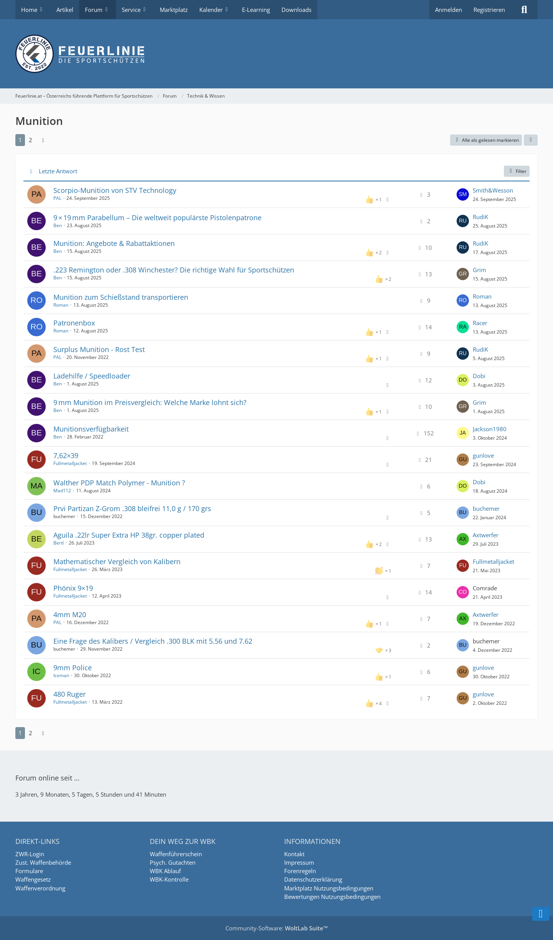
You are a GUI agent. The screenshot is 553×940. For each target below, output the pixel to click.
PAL (57, 198)
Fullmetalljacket (70, 463)
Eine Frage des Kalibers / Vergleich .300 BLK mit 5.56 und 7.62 (152, 641)
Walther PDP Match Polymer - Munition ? (119, 482)
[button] (531, 140)
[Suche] (524, 9)
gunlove (483, 455)
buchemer (486, 508)
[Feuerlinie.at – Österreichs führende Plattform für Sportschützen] (276, 54)
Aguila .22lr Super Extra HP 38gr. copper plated (128, 535)
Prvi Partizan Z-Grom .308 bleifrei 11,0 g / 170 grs (132, 508)
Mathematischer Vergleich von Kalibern (116, 561)
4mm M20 (69, 614)
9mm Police (72, 667)
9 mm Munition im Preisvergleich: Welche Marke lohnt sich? (150, 402)
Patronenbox (74, 322)
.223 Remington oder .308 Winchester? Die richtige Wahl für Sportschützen (173, 269)
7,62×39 (65, 455)
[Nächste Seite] (43, 140)
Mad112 (62, 490)
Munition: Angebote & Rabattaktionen (114, 243)
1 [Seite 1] (20, 140)
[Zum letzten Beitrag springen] (463, 194)
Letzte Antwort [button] (58, 171)
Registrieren (489, 9)
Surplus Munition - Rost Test (99, 349)
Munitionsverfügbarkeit (91, 428)
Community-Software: (276, 928)
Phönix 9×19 (73, 588)
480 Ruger (69, 694)
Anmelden (448, 9)
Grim (479, 270)
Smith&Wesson (493, 190)
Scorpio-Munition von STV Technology (114, 190)
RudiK (480, 217)
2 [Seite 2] (30, 140)
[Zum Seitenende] (540, 914)
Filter (517, 171)
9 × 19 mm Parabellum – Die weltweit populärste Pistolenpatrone (157, 217)
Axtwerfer (485, 535)
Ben (57, 225)
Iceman (61, 675)
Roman (60, 305)
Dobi (479, 376)
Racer (480, 323)
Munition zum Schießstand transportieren (120, 297)
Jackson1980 (490, 429)
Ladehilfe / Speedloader (91, 375)
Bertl (58, 543)
